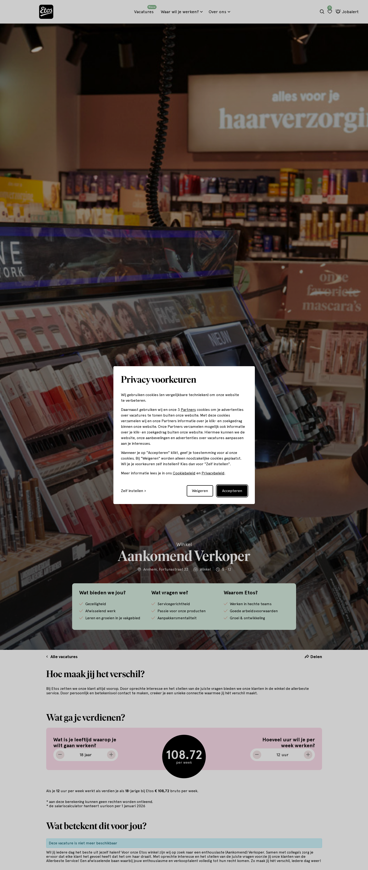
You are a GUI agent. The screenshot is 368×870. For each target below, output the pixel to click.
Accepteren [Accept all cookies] (232, 491)
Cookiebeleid (184, 473)
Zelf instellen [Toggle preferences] (132, 491)
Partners (188, 409)
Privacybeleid (213, 473)
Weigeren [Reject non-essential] (200, 491)
